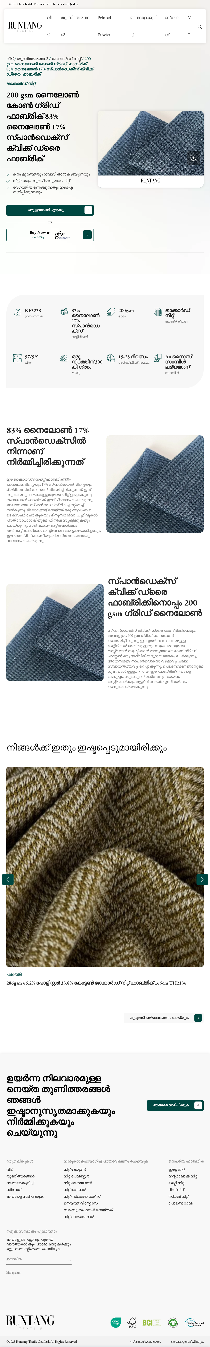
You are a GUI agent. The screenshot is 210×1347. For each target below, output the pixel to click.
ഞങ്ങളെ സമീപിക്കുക (171, 1105)
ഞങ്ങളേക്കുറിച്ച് (143, 26)
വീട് (49, 26)
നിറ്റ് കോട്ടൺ (75, 1169)
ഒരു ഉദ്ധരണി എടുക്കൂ (45, 210)
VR (189, 26)
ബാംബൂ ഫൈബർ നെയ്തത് (88, 1210)
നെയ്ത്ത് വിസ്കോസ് (81, 1203)
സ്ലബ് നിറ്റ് (178, 1196)
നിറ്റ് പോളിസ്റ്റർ (76, 1176)
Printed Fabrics (104, 26)
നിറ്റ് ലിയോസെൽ (79, 1216)
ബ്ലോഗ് (171, 26)
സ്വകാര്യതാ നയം (145, 1341)
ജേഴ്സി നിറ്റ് (176, 1183)
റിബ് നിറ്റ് (176, 1189)
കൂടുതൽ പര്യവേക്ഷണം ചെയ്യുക (159, 1017)
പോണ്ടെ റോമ (180, 1203)
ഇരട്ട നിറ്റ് (176, 1169)
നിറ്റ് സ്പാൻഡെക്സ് (82, 1196)
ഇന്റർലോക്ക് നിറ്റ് (182, 1176)
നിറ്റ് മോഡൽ (75, 1189)
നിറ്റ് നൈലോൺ (78, 1183)
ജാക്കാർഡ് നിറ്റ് (66, 58)
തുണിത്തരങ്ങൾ (75, 26)
